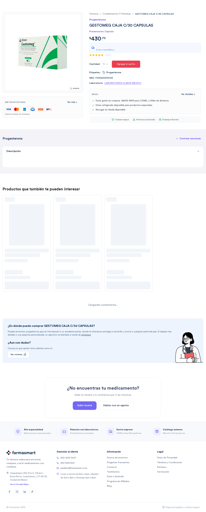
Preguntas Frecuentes (118, 462)
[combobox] (106, 64)
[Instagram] (17, 492)
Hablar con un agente (116, 413)
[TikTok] (32, 492)
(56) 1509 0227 (66, 458)
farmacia (93, 14)
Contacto (112, 467)
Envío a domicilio (115, 476)
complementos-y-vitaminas (117, 14)
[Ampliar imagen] (74, 88)
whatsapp (86, 334)
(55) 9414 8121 (66, 463)
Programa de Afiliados (118, 481)
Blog (109, 486)
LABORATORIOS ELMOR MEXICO (122, 83)
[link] (154, 14)
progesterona (112, 72)
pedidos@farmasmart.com (72, 468)
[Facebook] (9, 492)
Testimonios (113, 472)
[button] (188, 138)
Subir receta (84, 413)
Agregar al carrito (126, 64)
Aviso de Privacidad (167, 458)
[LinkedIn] (25, 492)
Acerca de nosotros (117, 458)
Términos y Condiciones (169, 462)
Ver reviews (18, 354)
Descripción (103, 151)
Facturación (163, 472)
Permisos (161, 467)
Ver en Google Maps (19, 484)
